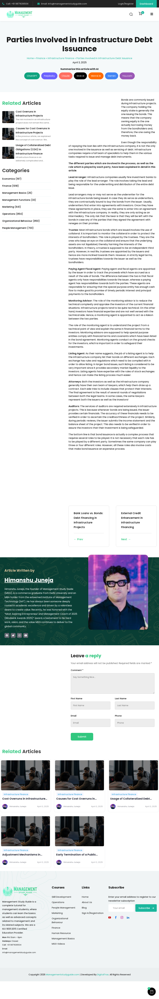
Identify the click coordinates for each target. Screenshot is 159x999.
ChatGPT (32, 75)
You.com (127, 75)
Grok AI (80, 75)
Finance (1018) (10, 185)
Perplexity (49, 75)
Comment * (77, 670)
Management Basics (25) (17, 192)
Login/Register (126, 3)
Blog (84, 907)
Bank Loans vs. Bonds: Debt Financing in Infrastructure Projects (89, 526)
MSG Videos (58, 943)
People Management (63, 907)
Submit (82, 736)
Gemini (111, 75)
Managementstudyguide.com (62, 974)
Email (73, 715)
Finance (40, 58)
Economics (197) (12, 178)
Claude (66, 75)
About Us (87, 902)
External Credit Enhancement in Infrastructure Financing (136, 526)
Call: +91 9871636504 (15, 3)
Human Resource (61, 933)
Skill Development (61, 896)
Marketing (57, 913)
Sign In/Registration (93, 913)
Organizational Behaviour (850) (21, 220)
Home (30, 58)
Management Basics (63, 938)
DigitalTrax (103, 974)
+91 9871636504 (14, 945)
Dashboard (146, 3)
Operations (58, 902)
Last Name (120, 698)
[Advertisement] (94, 119)
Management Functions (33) (19, 200)
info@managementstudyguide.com (19, 952)
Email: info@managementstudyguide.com (62, 3)
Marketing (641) (11, 206)
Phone (118, 715)
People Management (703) (18, 228)
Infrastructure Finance (61, 58)
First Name (76, 698)
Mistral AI (96, 75)
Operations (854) (12, 213)
